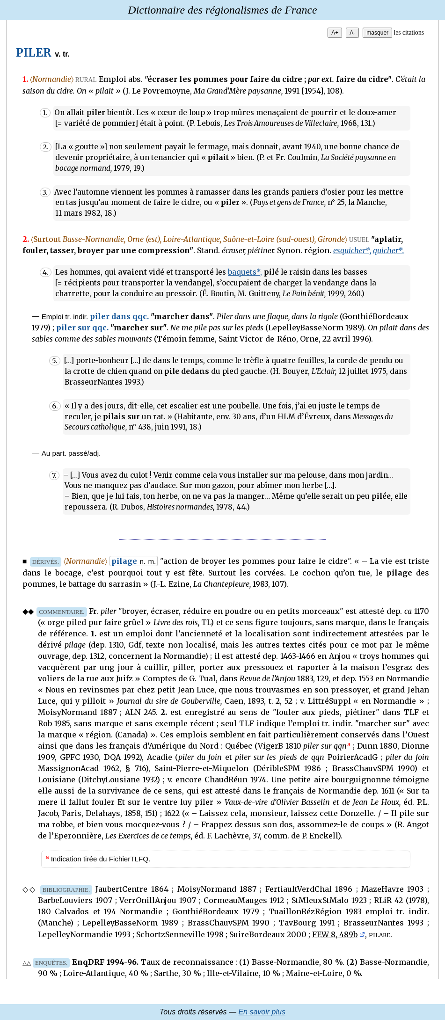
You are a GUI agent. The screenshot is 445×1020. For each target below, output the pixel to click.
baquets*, (245, 272)
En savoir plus (261, 1012)
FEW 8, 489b (334, 934)
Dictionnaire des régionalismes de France (222, 10)
